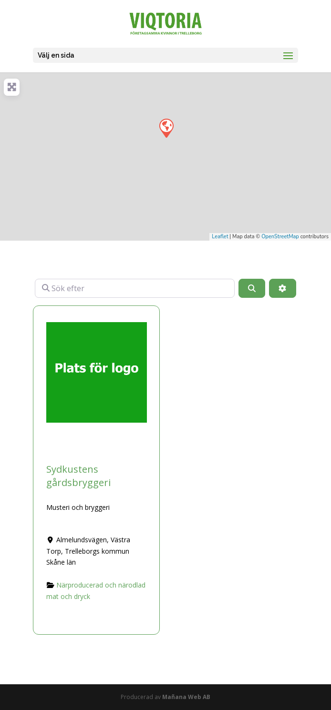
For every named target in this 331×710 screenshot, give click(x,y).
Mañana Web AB (186, 697)
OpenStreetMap (280, 236)
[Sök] (251, 288)
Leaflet (220, 236)
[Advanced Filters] (282, 288)
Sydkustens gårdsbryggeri (78, 476)
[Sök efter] (134, 288)
